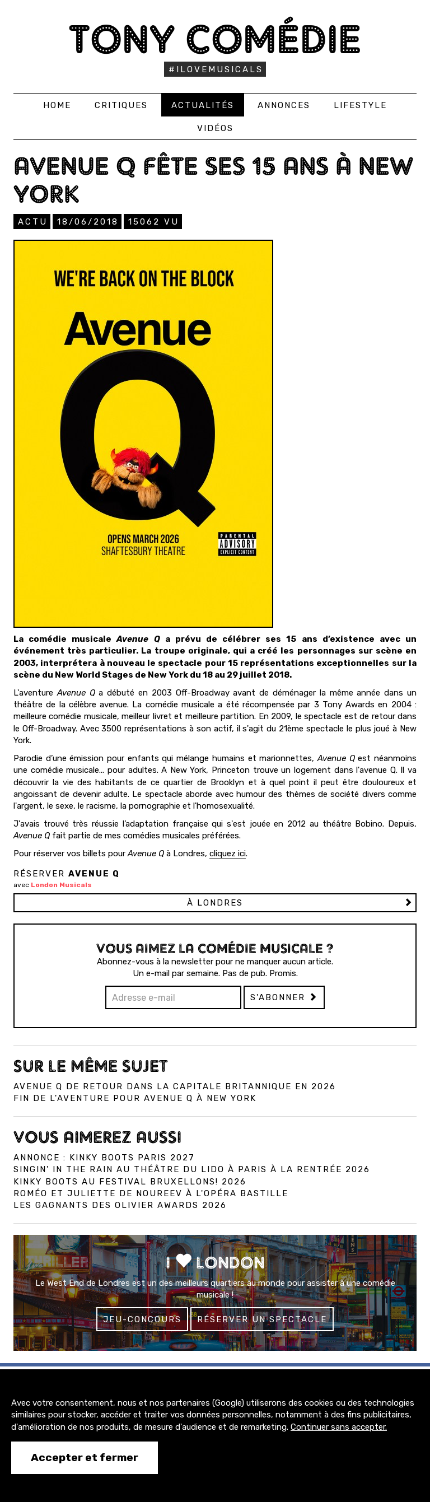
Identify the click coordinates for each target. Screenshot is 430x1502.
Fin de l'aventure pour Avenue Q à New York (134, 1098)
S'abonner (284, 997)
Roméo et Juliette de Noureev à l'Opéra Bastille (150, 1193)
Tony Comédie (215, 39)
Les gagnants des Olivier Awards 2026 (120, 1205)
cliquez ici (227, 853)
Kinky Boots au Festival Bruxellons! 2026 (129, 1182)
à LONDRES (215, 903)
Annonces (284, 105)
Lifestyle (360, 105)
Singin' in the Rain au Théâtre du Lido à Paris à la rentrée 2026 (191, 1169)
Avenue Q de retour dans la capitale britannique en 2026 (174, 1086)
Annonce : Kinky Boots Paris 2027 (104, 1158)
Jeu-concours (142, 1319)
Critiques (121, 105)
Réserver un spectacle (262, 1319)
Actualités (202, 105)
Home (57, 105)
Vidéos (215, 128)
